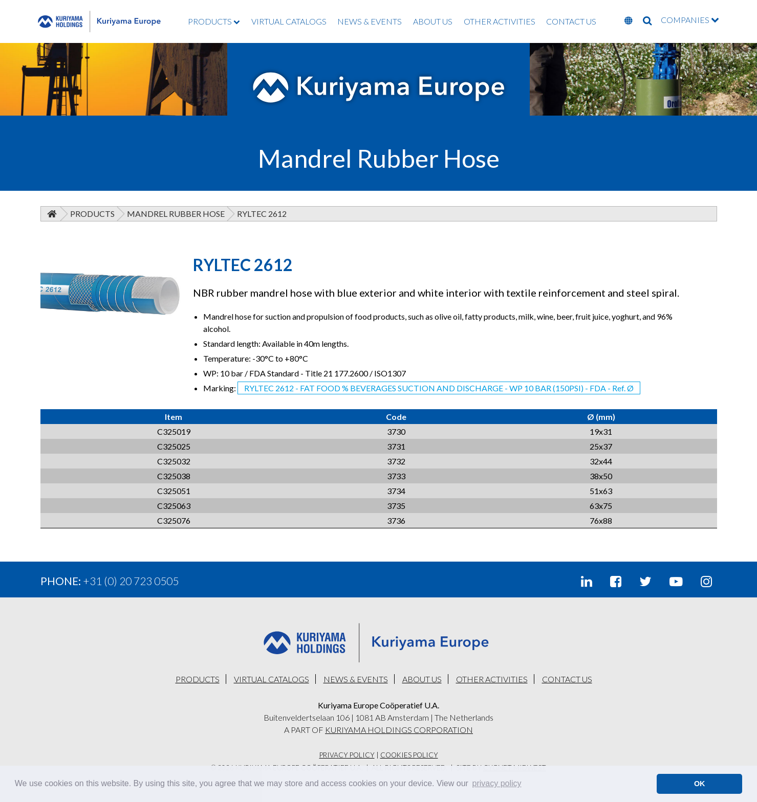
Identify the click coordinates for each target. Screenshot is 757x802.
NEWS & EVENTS (369, 21)
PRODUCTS (214, 21)
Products (92, 213)
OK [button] (699, 783)
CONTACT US (571, 21)
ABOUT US (432, 21)
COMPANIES (690, 20)
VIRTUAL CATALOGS (289, 21)
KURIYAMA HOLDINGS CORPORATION (399, 729)
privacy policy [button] (497, 783)
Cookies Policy (409, 755)
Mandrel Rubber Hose (176, 213)
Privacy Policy (347, 755)
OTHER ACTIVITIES (499, 21)
